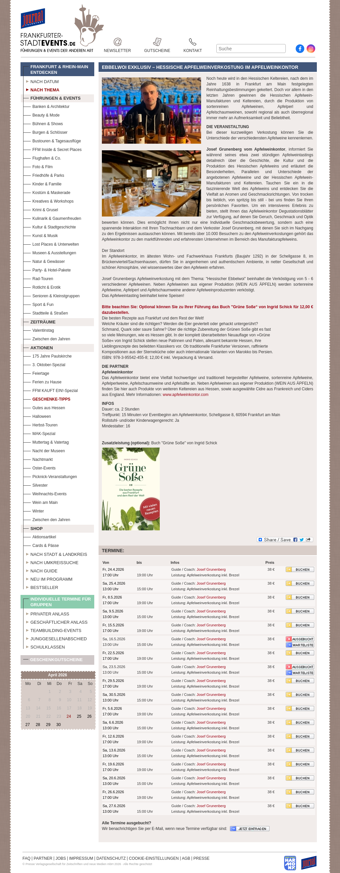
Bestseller (40, 586)
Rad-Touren (38, 278)
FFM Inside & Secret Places (52, 149)
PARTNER (43, 858)
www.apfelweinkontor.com (185, 394)
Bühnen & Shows (43, 123)
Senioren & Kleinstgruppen (51, 295)
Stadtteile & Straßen (45, 312)
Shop (33, 527)
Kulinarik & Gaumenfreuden (52, 218)
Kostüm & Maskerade (46, 192)
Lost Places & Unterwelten (51, 243)
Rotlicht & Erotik (42, 286)
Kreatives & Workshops (48, 200)
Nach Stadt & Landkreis (55, 553)
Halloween (37, 415)
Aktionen (38, 347)
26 (89, 716)
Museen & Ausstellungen (49, 252)
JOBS (61, 858)
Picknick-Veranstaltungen (50, 476)
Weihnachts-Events (44, 493)
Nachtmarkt (38, 459)
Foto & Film (38, 166)
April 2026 (57, 675)
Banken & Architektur (46, 106)
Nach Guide (40, 570)
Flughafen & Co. (42, 157)
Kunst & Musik (40, 235)
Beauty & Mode (41, 114)
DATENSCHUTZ (111, 858)
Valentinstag (38, 329)
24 (68, 716)
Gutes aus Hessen (44, 407)
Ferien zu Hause (42, 381)
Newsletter (117, 42)
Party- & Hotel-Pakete (47, 269)
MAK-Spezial (39, 433)
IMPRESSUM (81, 858)
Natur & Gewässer (44, 261)
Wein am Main (40, 502)
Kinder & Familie (42, 183)
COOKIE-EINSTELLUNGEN (154, 858)
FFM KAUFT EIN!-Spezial (50, 390)
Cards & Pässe (41, 545)
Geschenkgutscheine (53, 661)
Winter (33, 510)
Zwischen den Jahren (46, 338)
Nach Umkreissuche (50, 561)
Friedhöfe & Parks (43, 174)
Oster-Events (39, 467)
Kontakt (193, 42)
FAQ (26, 858)
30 (58, 724)
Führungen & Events (52, 97)
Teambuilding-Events (52, 629)
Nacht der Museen (44, 450)
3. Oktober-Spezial (44, 364)
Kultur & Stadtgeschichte (49, 226)
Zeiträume (39, 321)
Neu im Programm (47, 578)
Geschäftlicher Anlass (55, 621)
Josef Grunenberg (211, 569)
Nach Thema (41, 89)
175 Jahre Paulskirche (47, 355)
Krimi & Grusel (40, 209)
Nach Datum (41, 80)
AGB (186, 858)
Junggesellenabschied (55, 638)
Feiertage (36, 372)
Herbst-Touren (40, 424)
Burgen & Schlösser (45, 131)
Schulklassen (44, 646)
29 (48, 724)
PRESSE (201, 858)
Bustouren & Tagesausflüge (52, 140)
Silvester (35, 484)
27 (27, 724)
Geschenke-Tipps (46, 398)
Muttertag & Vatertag (46, 441)
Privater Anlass (46, 613)
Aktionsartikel (39, 536)
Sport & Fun (38, 304)
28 (38, 724)
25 (79, 716)
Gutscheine (157, 42)
